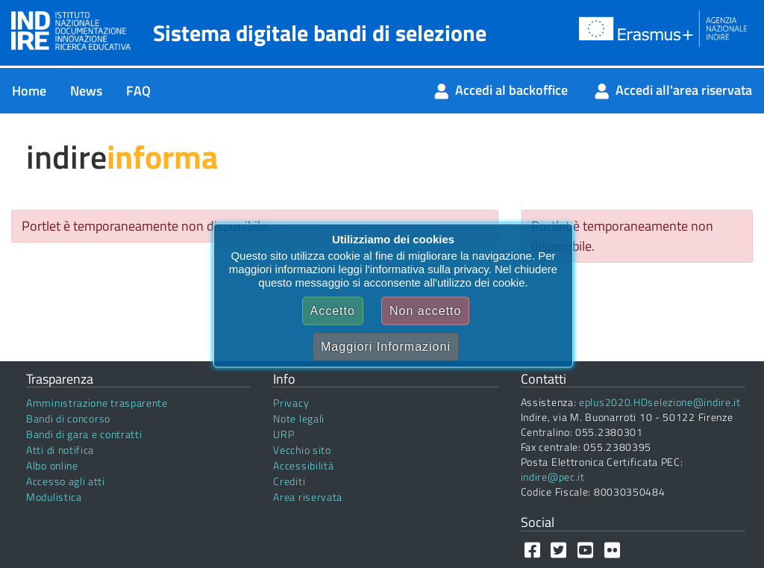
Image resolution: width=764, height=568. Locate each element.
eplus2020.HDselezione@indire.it (660, 402)
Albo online (52, 465)
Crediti (289, 481)
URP (283, 434)
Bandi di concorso (68, 418)
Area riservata (307, 497)
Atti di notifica (60, 450)
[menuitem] (29, 91)
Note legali (299, 418)
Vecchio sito (302, 450)
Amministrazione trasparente (97, 403)
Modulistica (54, 497)
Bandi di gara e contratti (84, 434)
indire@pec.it (553, 476)
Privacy (291, 403)
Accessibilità (303, 465)
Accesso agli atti (65, 481)
